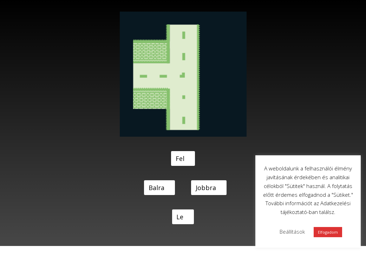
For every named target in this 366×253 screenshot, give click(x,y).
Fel (180, 158)
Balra (156, 187)
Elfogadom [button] (328, 232)
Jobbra (206, 187)
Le (179, 217)
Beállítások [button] (292, 231)
